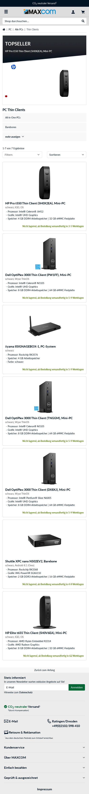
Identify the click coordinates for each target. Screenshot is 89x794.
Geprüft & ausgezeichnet (44, 777)
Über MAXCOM (44, 757)
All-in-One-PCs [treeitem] (12, 117)
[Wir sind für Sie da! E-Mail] (23, 721)
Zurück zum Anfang (44, 670)
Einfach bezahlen (44, 767)
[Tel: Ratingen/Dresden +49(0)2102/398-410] (66, 723)
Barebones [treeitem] (10, 127)
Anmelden (77, 687)
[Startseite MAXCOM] (40, 11)
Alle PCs (19, 29)
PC (10, 29)
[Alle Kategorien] (6, 11)
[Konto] (73, 11)
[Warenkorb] (82, 11)
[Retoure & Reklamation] (23, 732)
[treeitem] (44, 136)
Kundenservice (44, 747)
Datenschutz (25, 692)
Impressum (44, 789)
